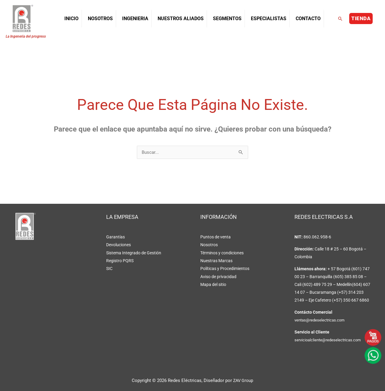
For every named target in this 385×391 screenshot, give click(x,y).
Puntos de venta (215, 237)
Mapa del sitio (213, 284)
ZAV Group (243, 380)
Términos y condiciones (222, 252)
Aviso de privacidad (218, 276)
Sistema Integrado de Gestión (133, 252)
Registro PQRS (120, 260)
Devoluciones (118, 245)
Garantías (115, 237)
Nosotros (209, 245)
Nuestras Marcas (216, 260)
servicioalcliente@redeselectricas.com (329, 340)
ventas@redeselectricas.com (321, 320)
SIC (109, 268)
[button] (340, 18)
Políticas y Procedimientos (224, 268)
